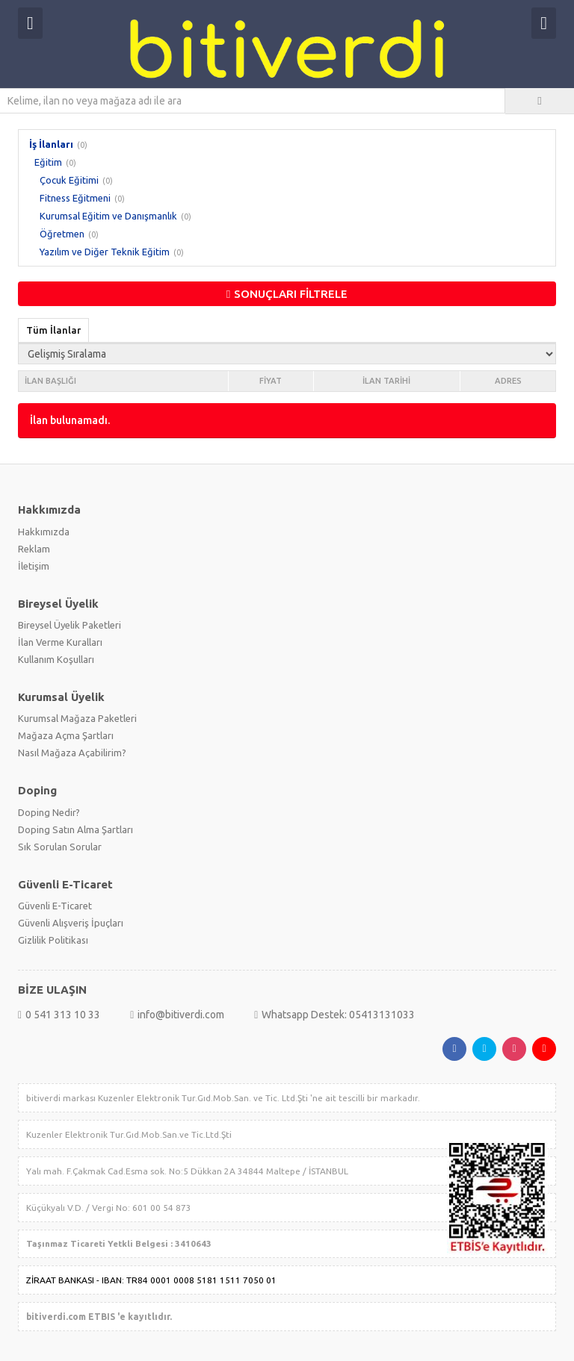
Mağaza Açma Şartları (66, 735)
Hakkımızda (44, 531)
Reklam (34, 549)
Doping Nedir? (49, 812)
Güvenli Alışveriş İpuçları (70, 923)
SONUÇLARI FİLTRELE (287, 293)
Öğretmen (62, 233)
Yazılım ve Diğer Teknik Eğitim (105, 251)
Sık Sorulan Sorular (60, 846)
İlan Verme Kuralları (60, 642)
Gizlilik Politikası (53, 940)
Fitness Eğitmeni (75, 198)
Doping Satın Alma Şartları (75, 829)
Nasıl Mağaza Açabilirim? (72, 752)
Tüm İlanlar (53, 330)
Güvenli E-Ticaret (55, 905)
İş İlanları (51, 144)
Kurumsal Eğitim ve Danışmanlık (108, 216)
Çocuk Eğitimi (69, 180)
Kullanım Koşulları (56, 659)
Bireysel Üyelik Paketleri (69, 625)
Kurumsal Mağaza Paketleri (77, 718)
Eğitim (48, 162)
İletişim (33, 566)
